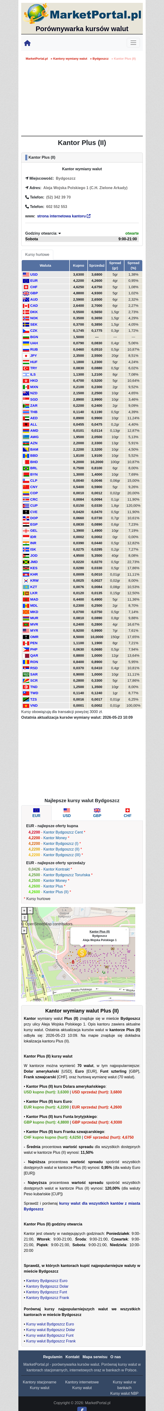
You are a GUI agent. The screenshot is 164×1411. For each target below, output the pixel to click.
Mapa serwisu (95, 1357)
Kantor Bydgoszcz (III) (61, 855)
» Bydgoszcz (99, 58)
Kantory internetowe (82, 1382)
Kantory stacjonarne (39, 1382)
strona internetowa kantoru (64, 216)
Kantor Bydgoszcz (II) (61, 849)
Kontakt (73, 1357)
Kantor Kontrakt (56, 869)
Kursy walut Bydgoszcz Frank (51, 1341)
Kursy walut (39, 1388)
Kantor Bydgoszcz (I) (60, 844)
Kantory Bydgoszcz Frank (47, 1298)
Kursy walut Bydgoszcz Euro (50, 1324)
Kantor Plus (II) (56, 892)
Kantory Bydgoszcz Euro (46, 1281)
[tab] (36, 813)
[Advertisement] (82, 100)
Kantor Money (55, 838)
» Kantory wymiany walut (69, 58)
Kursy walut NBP (124, 1393)
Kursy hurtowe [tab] (37, 255)
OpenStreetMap (38, 924)
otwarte (132, 233)
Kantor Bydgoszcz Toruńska (66, 875)
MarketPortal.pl (37, 58)
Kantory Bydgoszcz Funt (46, 1292)
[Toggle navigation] (133, 42)
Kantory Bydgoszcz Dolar (47, 1286)
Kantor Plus (53, 886)
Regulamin (52, 1357)
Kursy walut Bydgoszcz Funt (50, 1335)
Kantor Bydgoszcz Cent (63, 832)
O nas (115, 1357)
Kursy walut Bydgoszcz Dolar (50, 1330)
